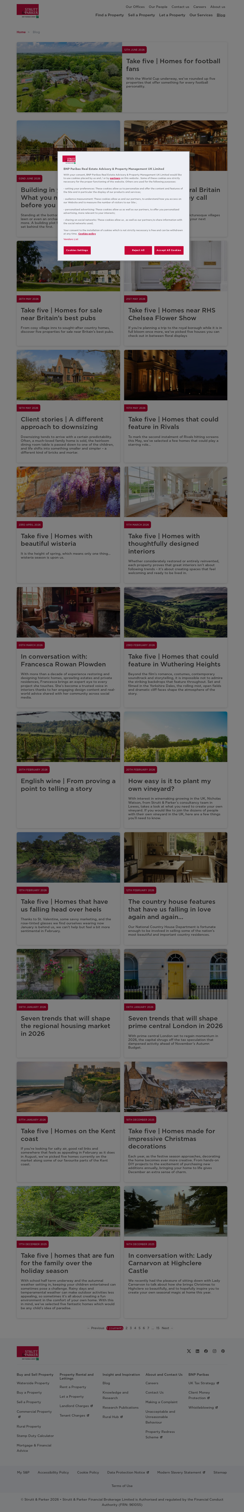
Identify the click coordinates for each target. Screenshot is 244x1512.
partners (115, 178)
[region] (123, 206)
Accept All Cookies (168, 250)
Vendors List (70, 239)
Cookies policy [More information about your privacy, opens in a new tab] (87, 233)
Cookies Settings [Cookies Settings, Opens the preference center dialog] (77, 250)
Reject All (138, 250)
